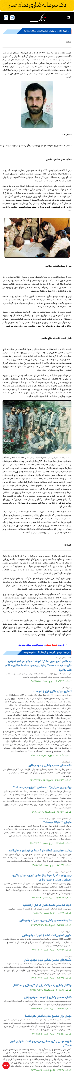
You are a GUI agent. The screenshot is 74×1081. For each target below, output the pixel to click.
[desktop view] (12, 17)
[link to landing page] (38, 18)
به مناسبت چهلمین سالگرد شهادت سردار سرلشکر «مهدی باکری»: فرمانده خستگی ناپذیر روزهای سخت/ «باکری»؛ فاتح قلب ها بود (38, 665)
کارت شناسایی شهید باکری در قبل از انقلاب (47, 905)
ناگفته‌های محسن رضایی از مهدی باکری (49, 766)
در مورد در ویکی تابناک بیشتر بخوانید (41, 645)
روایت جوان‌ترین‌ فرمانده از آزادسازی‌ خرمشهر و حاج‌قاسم (40, 851)
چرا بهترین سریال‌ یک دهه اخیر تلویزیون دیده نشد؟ (42, 788)
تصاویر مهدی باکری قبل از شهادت (52, 691)
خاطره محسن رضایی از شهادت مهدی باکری (47, 997)
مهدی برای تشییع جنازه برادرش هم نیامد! (48, 1016)
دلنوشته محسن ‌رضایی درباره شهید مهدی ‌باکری (44, 920)
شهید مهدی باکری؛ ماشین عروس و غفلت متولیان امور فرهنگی (40, 1043)
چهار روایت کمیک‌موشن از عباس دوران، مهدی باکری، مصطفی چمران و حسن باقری (41, 877)
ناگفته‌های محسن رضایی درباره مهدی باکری (47, 960)
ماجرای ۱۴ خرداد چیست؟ (57, 822)
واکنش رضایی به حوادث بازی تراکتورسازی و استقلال (42, 985)
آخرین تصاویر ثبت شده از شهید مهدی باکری (46, 935)
